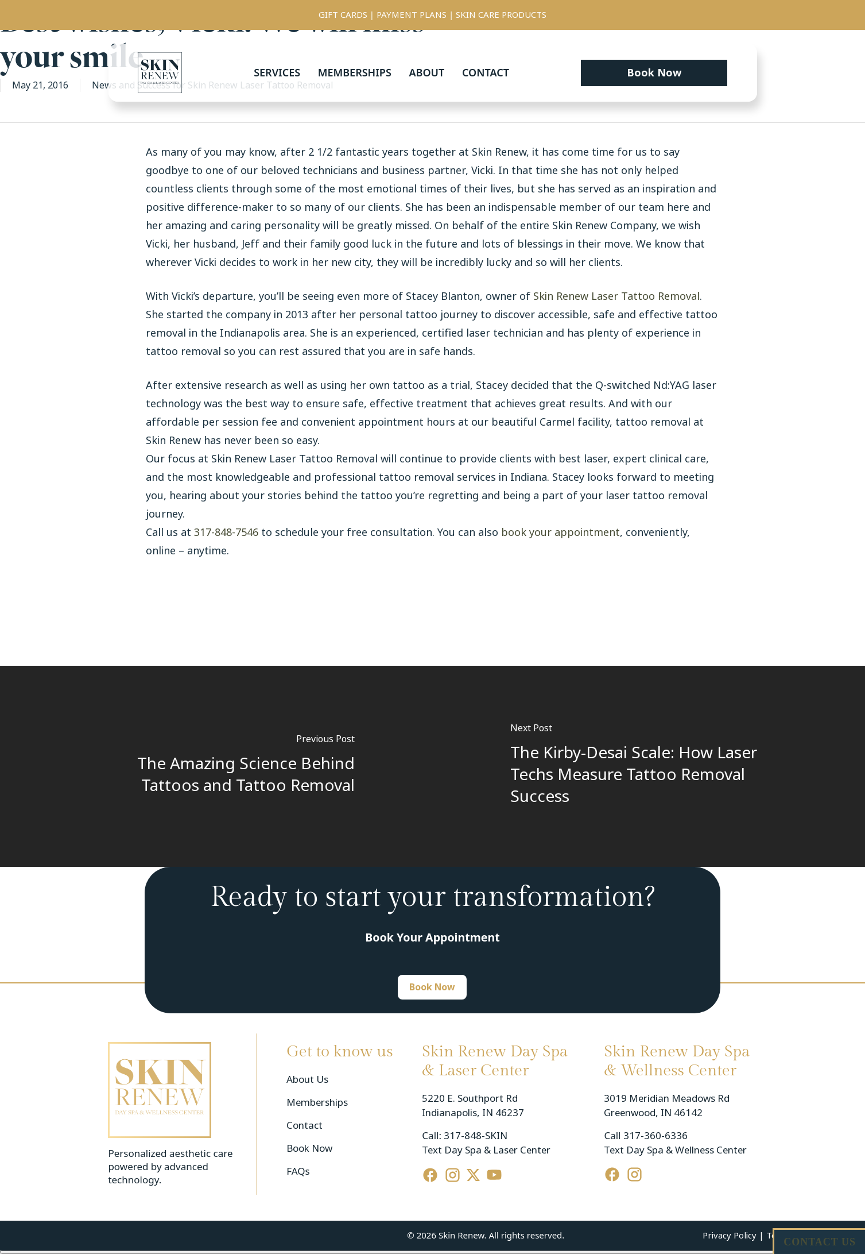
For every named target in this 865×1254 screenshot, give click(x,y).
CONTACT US (819, 1242)
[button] (654, 73)
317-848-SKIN (475, 1136)
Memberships (354, 72)
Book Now (309, 1148)
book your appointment (560, 532)
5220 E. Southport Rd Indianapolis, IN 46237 (473, 1105)
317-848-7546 (226, 532)
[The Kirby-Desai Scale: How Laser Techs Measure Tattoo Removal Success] (649, 766)
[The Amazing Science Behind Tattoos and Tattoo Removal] (216, 766)
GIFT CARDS (343, 15)
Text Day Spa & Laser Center (486, 1150)
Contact (485, 72)
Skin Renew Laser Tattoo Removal (616, 296)
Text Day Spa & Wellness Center (675, 1150)
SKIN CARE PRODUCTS (501, 15)
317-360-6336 (655, 1136)
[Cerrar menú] (432, 1252)
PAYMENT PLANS (412, 15)
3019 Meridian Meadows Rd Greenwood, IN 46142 (668, 1105)
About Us (307, 1079)
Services (277, 72)
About (426, 72)
